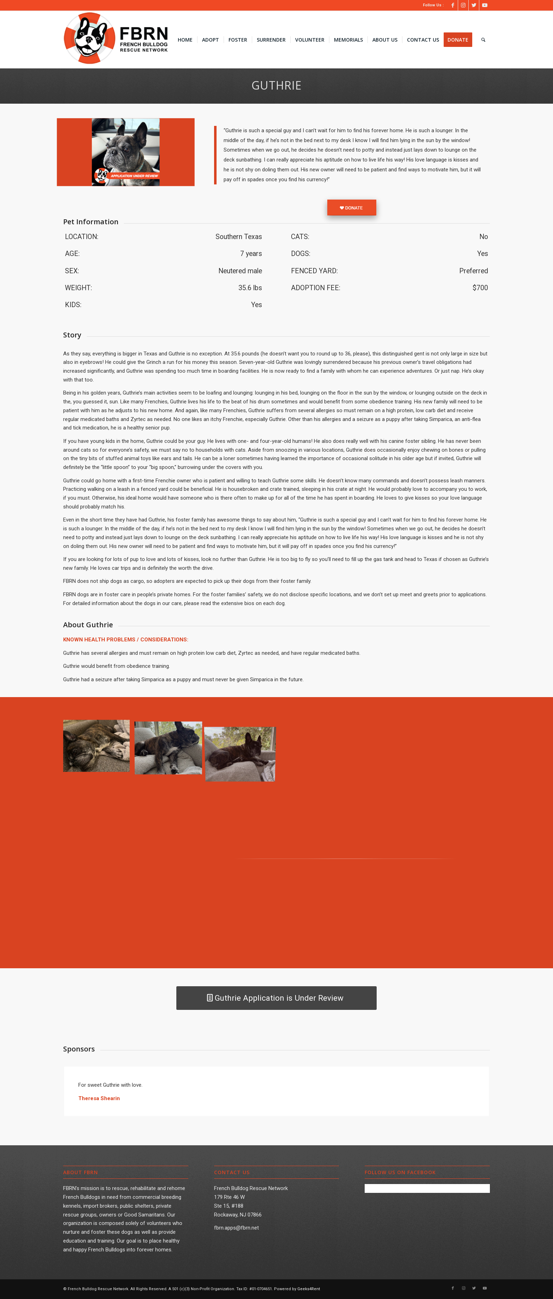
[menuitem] (185, 40)
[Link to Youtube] (484, 5)
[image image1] (171, 748)
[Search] (483, 40)
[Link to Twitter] (474, 5)
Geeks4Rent (308, 1289)
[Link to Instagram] (463, 5)
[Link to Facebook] (453, 5)
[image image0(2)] (99, 748)
